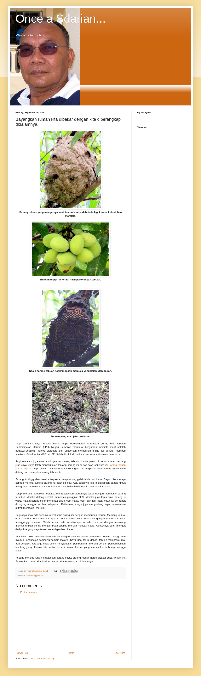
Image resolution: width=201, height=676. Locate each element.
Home (71, 653)
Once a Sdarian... (60, 18)
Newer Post (22, 653)
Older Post (119, 653)
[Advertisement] (71, 623)
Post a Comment (28, 592)
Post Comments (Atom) (42, 658)
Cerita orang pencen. (34, 575)
